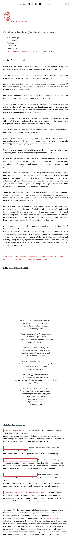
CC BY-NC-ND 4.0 (53, 518)
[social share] (24, 60)
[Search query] (56, 4)
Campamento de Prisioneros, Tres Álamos (22, 51)
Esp (20, 4)
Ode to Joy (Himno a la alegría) (16, 430)
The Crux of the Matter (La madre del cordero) (20, 460)
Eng (24, 4)
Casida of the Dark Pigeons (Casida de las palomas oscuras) (25, 492)
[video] (37, 294)
